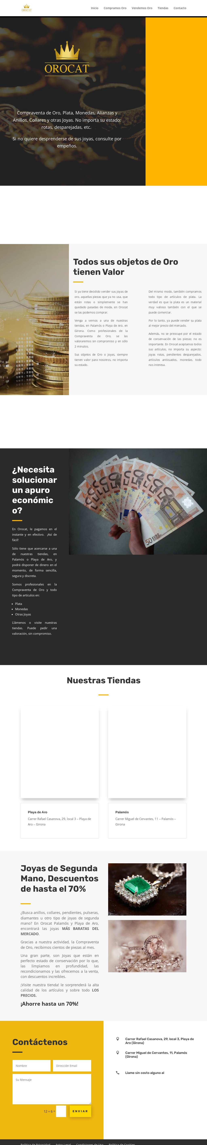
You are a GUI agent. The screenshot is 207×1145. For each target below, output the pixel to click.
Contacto (180, 8)
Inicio (94, 8)
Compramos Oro (115, 8)
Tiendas (163, 8)
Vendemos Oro (142, 8)
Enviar (80, 1111)
